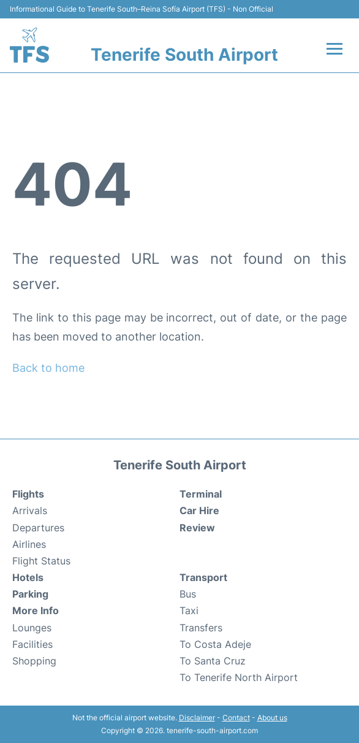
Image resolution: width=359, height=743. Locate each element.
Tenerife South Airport (184, 54)
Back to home (48, 367)
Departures (38, 528)
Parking (30, 594)
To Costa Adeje (215, 644)
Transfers (201, 628)
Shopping (34, 661)
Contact (236, 717)
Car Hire (199, 510)
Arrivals (29, 510)
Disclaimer (197, 717)
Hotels (27, 577)
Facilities (32, 644)
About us (272, 717)
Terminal (201, 494)
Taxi (189, 610)
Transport (203, 577)
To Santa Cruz (213, 661)
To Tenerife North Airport (239, 677)
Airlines (29, 544)
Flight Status (41, 561)
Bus (188, 594)
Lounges (31, 628)
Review (197, 528)
